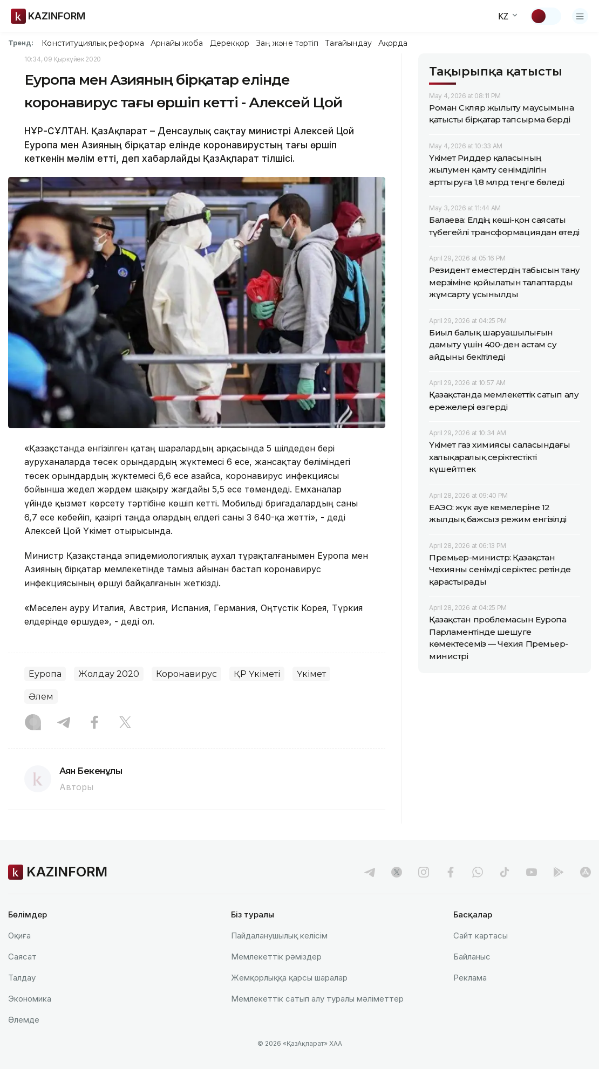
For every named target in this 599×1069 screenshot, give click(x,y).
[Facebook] (94, 723)
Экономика (29, 998)
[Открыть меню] (580, 16)
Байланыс (472, 956)
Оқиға (19, 935)
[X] (125, 723)
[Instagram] (33, 723)
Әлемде (23, 1020)
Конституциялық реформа (93, 43)
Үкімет (311, 674)
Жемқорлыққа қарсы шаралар (289, 977)
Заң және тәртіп (287, 43)
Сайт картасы (480, 935)
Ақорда (392, 43)
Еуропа (45, 674)
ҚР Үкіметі (257, 674)
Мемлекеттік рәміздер (276, 956)
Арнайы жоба (177, 43)
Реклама (470, 977)
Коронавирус (186, 674)
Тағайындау (348, 43)
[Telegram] (63, 723)
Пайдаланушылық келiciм (279, 935)
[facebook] (450, 872)
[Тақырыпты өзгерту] (545, 16)
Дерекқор (230, 43)
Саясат (22, 956)
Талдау (22, 977)
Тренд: (20, 42)
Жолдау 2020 (108, 674)
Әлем (41, 696)
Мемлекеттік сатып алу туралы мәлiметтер (317, 998)
